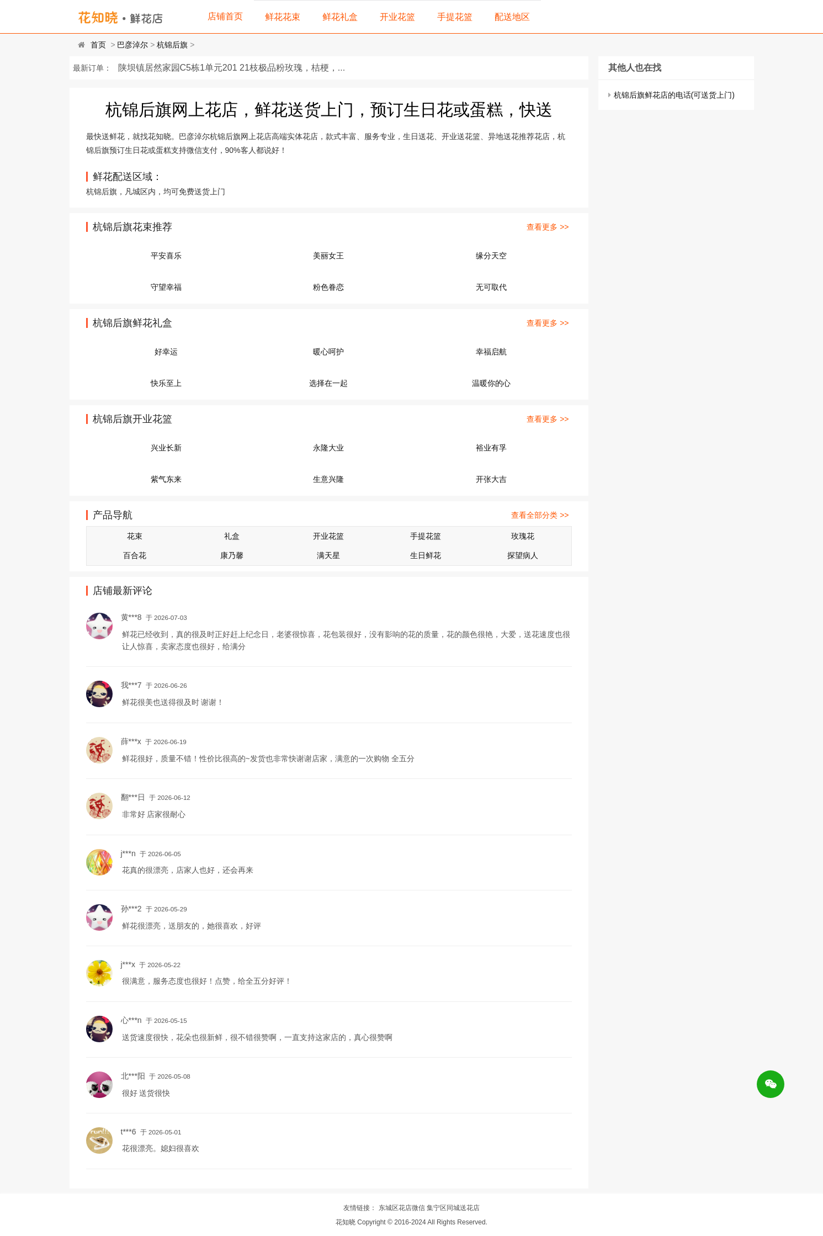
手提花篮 (454, 17)
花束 (134, 536)
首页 (98, 44)
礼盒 (232, 536)
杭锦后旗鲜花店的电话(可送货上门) (674, 95)
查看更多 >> (548, 226)
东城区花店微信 (402, 1208)
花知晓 (345, 1222)
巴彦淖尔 (132, 44)
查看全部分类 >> (540, 515)
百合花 (134, 555)
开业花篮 (397, 17)
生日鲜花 (425, 555)
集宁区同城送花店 (453, 1208)
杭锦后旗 (172, 44)
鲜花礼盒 (340, 17)
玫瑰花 (522, 536)
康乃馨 (231, 555)
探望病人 (522, 555)
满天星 (328, 555)
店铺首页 (225, 16)
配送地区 (512, 17)
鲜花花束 (282, 17)
